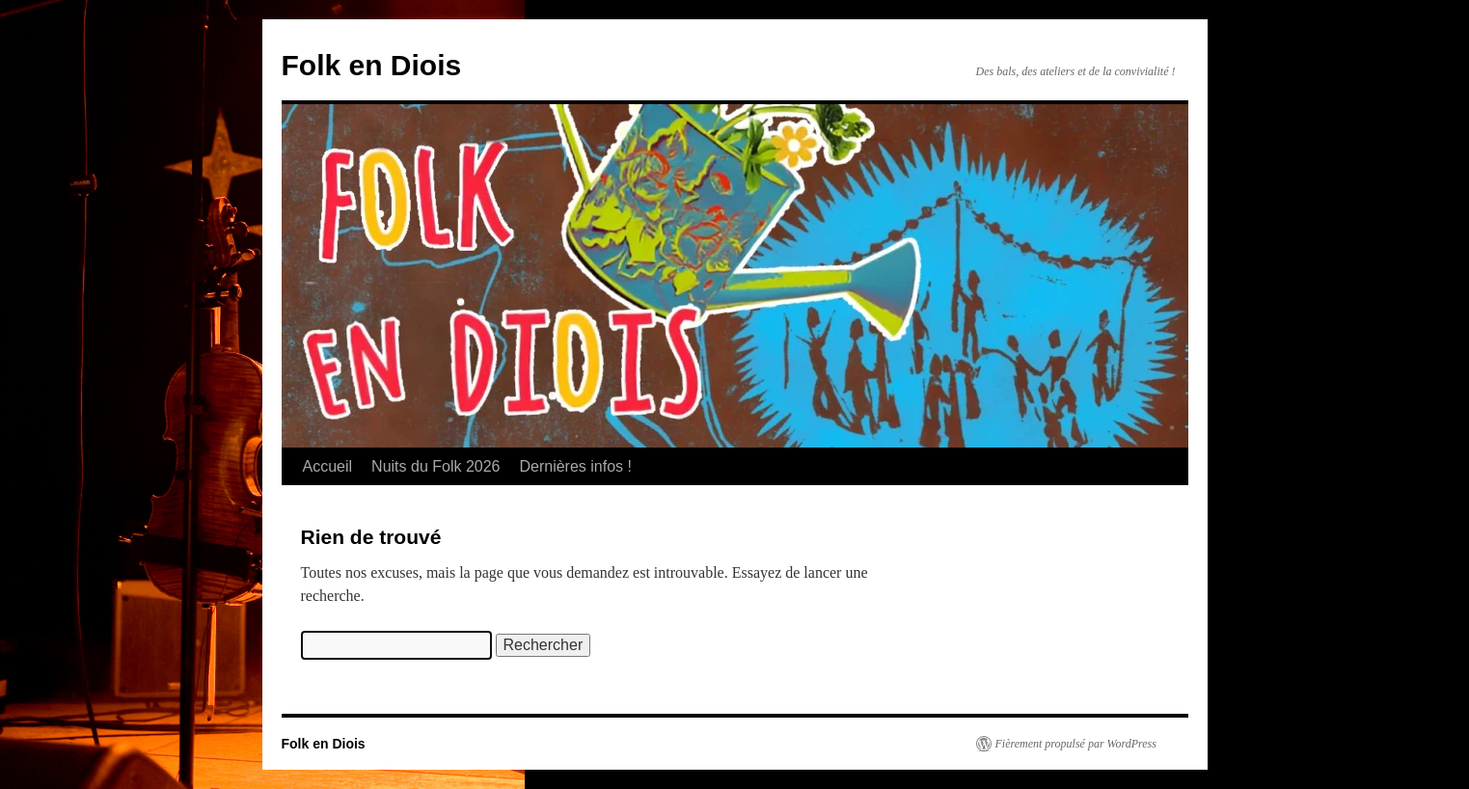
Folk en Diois (372, 65)
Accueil (328, 466)
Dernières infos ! (575, 466)
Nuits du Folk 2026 (435, 466)
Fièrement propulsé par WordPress (1075, 743)
